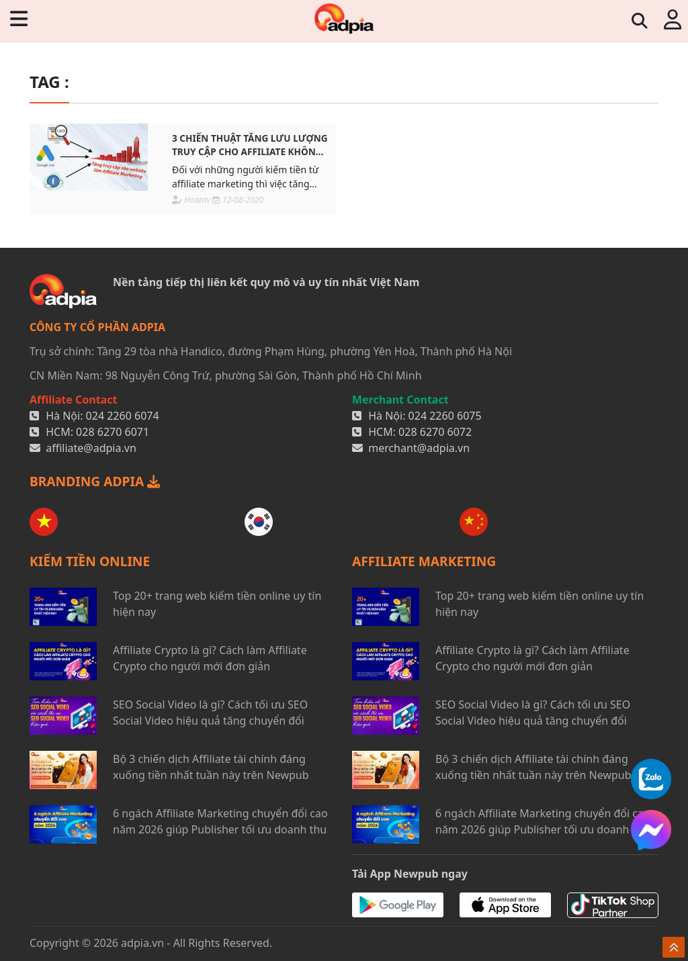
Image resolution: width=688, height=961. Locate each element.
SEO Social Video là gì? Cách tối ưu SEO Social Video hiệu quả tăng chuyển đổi (210, 712)
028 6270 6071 (112, 431)
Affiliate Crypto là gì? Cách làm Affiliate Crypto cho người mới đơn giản (210, 658)
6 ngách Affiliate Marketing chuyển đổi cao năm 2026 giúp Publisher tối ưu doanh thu (220, 821)
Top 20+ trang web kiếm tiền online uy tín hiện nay (217, 603)
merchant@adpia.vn (419, 448)
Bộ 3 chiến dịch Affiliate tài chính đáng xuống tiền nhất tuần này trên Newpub (211, 766)
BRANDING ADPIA (95, 481)
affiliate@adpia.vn (91, 448)
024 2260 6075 (445, 415)
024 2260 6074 (122, 415)
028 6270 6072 (435, 431)
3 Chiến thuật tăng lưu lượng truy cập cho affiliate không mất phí (250, 145)
